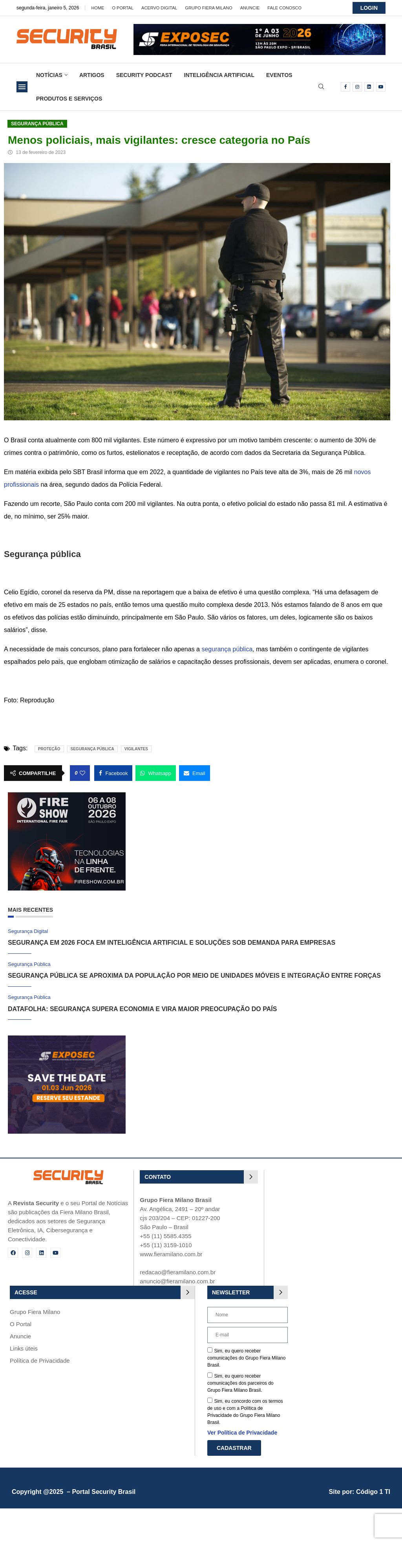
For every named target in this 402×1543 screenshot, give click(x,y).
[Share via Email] (194, 773)
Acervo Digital (159, 7)
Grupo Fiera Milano (208, 7)
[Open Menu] (21, 86)
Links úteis (24, 1348)
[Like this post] (82, 773)
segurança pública (226, 649)
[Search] (321, 87)
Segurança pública (92, 749)
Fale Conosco (284, 7)
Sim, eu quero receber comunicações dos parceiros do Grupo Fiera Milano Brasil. (240, 1383)
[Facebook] (345, 87)
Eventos (279, 75)
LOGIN (369, 8)
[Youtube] (381, 87)
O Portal (122, 7)
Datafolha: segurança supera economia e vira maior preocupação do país (142, 1009)
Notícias (49, 75)
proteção (49, 749)
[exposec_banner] (67, 1038)
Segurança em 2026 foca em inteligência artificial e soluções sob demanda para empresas (171, 942)
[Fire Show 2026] (67, 795)
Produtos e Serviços (69, 98)
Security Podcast (144, 75)
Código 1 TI (373, 1491)
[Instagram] (357, 87)
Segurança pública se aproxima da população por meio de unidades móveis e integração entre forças (194, 976)
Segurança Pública (37, 123)
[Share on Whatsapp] (155, 773)
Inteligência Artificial (219, 75)
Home (97, 7)
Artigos (91, 75)
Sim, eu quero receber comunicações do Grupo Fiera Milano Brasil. (246, 1358)
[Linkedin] (369, 87)
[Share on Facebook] (113, 773)
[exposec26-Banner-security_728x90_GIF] (259, 27)
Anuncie (250, 7)
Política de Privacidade (40, 1360)
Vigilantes (136, 749)
